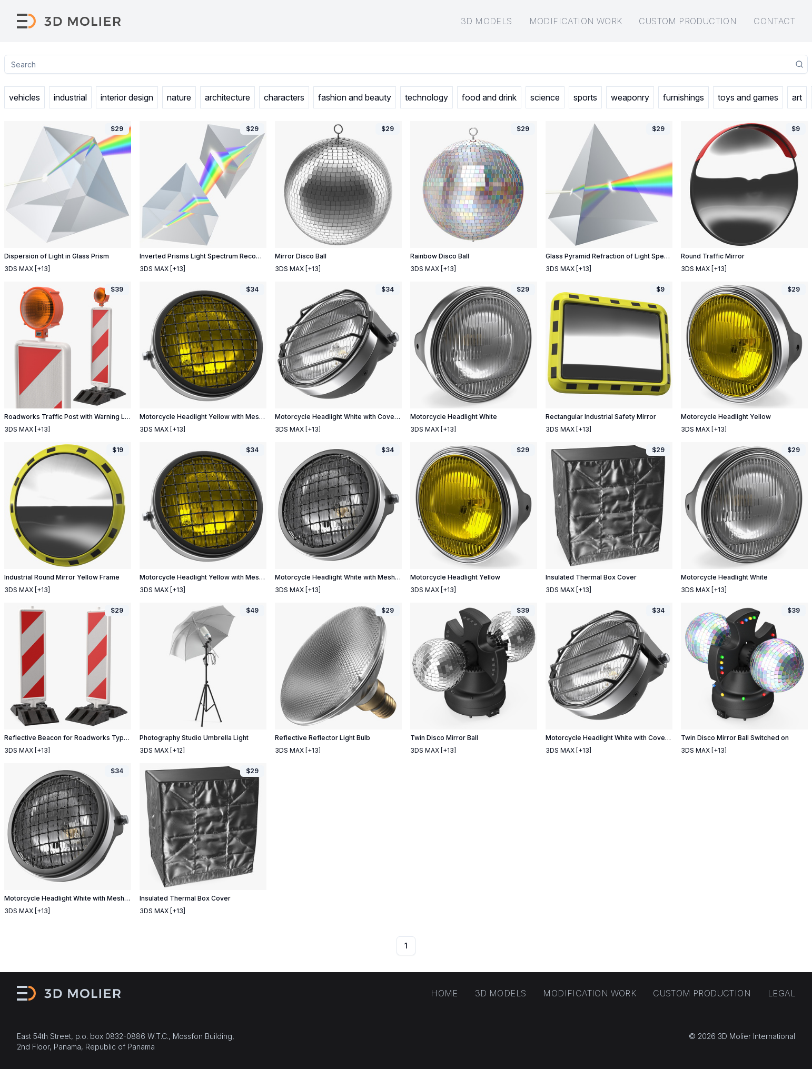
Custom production (688, 21)
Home (444, 993)
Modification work (575, 21)
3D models (486, 21)
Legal (781, 993)
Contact (774, 21)
